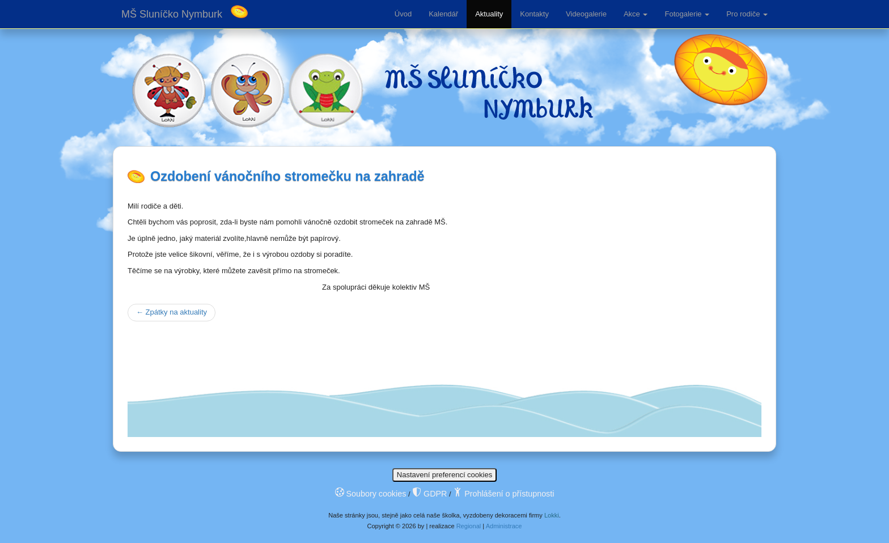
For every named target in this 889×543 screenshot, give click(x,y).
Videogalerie (586, 14)
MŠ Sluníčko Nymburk (171, 14)
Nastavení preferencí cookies (444, 474)
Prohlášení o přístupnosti (503, 493)
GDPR (429, 493)
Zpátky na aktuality (171, 312)
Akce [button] (636, 14)
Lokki (551, 515)
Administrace (504, 526)
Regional (468, 526)
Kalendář (443, 14)
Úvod (403, 14)
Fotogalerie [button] (686, 14)
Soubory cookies (371, 493)
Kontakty (534, 14)
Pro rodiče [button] (747, 14)
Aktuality (489, 14)
